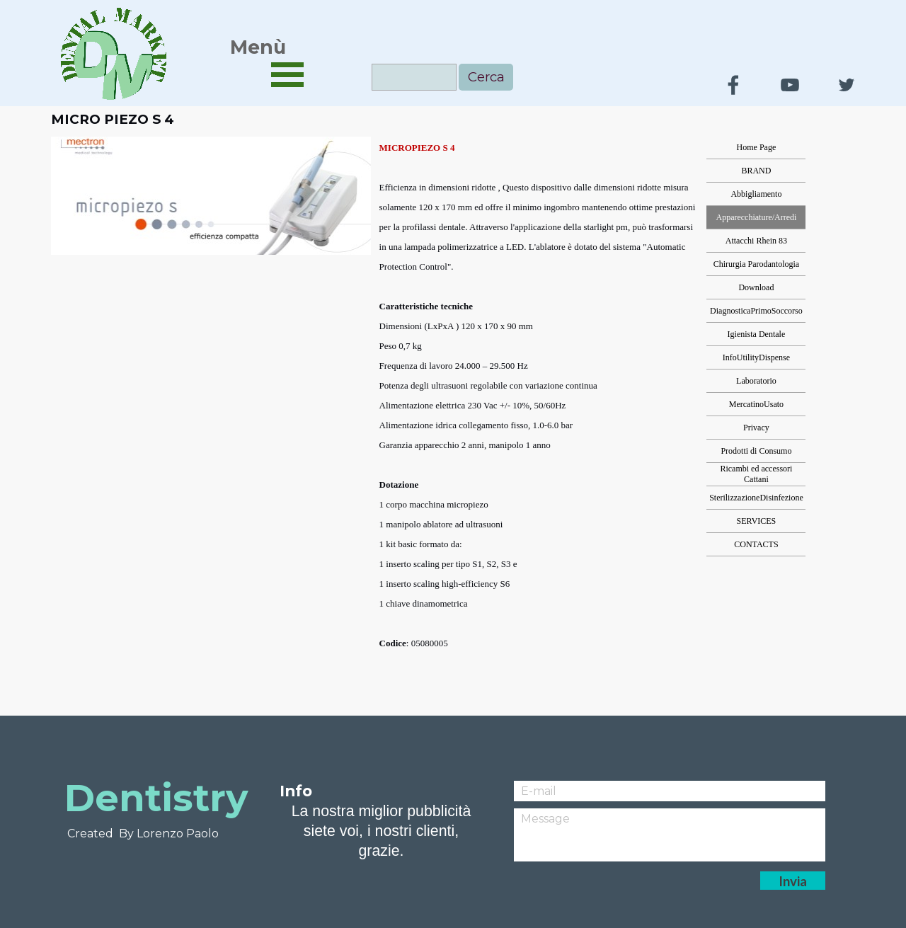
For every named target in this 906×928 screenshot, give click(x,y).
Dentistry (156, 797)
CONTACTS (756, 544)
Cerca (486, 77)
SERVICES (756, 521)
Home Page (756, 147)
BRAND (756, 171)
